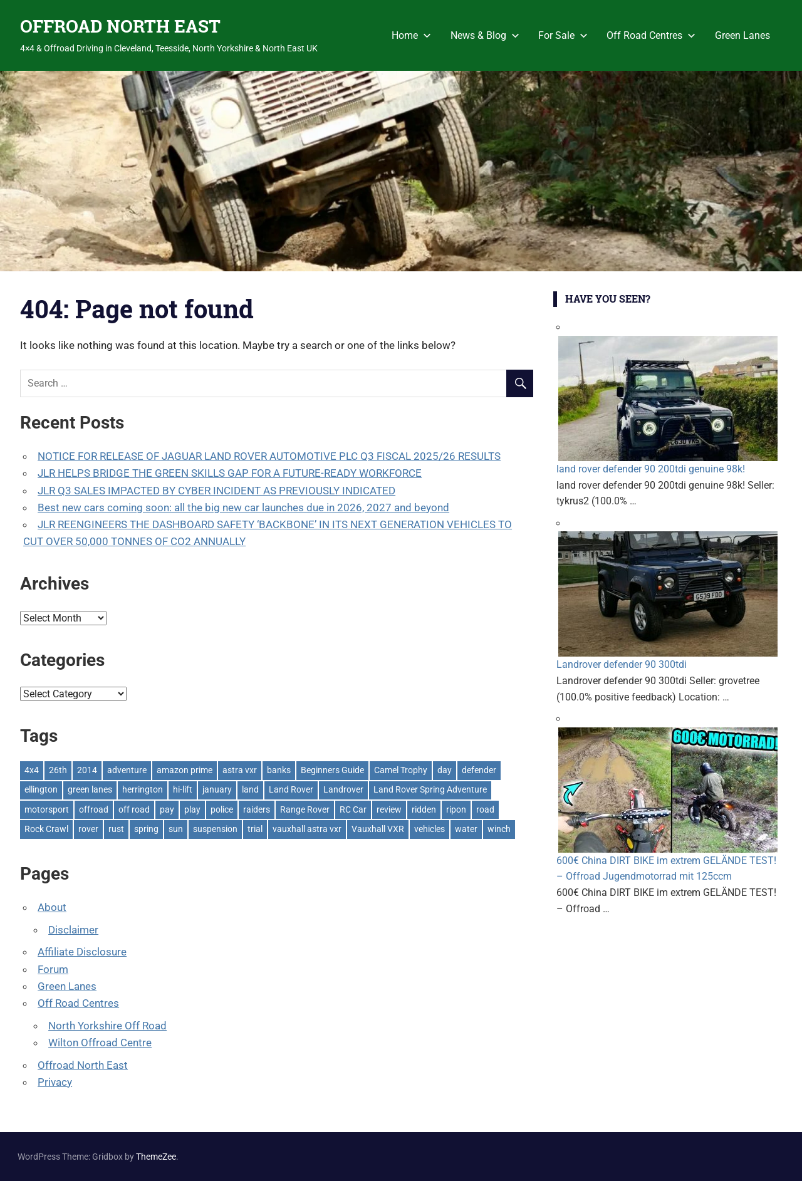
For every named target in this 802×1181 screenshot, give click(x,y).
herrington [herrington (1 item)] (142, 789)
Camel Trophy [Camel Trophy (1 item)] (400, 770)
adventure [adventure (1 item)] (127, 770)
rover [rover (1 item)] (88, 829)
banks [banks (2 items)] (279, 770)
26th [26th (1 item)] (58, 770)
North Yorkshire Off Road (107, 1025)
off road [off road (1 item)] (134, 809)
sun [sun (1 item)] (176, 829)
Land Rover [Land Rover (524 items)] (291, 789)
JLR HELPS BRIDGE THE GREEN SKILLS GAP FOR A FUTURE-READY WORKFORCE (230, 473)
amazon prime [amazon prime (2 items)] (184, 770)
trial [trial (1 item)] (255, 829)
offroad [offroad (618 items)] (93, 809)
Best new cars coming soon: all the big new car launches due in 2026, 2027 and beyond (243, 507)
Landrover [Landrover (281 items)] (343, 789)
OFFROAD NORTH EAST (120, 26)
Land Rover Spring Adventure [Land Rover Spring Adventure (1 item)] (430, 789)
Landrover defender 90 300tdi (621, 664)
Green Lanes (742, 35)
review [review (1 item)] (389, 809)
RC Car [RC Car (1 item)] (353, 809)
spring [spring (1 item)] (146, 829)
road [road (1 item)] (485, 809)
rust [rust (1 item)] (116, 829)
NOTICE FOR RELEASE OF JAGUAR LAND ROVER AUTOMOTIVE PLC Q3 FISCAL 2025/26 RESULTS (269, 456)
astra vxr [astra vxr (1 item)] (239, 770)
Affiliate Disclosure (82, 951)
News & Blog (484, 35)
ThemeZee (156, 1157)
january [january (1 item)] (217, 789)
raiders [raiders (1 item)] (256, 809)
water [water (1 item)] (466, 829)
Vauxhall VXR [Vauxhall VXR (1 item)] (378, 829)
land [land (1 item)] (250, 789)
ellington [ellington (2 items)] (41, 789)
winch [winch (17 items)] (499, 829)
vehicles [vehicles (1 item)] (429, 829)
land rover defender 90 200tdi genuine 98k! (650, 469)
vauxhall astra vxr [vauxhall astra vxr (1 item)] (307, 829)
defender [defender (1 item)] (479, 770)
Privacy (55, 1082)
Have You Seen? (607, 298)
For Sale (563, 35)
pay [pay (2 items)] (167, 809)
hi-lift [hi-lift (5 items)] (182, 789)
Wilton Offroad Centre (100, 1042)
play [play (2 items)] (192, 809)
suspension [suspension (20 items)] (215, 829)
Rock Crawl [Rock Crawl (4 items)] (46, 829)
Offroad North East (83, 1065)
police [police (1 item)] (222, 809)
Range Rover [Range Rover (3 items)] (305, 809)
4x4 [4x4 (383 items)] (31, 770)
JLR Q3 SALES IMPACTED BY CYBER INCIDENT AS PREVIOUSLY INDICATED (216, 490)
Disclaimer (73, 929)
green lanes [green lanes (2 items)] (90, 789)
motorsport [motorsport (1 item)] (46, 809)
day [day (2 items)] (444, 770)
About (52, 907)
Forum (53, 969)
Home (411, 35)
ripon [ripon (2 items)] (456, 809)
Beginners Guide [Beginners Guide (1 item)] (332, 770)
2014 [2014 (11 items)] (87, 770)
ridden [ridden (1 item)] (424, 809)
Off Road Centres (651, 35)
